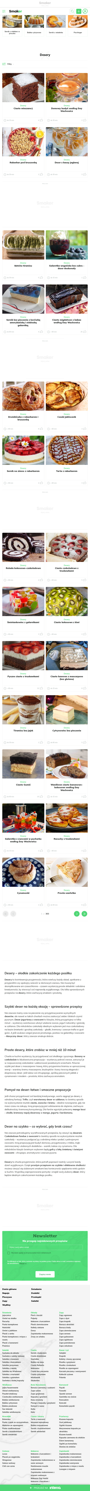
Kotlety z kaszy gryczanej (70, 1351)
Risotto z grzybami (67, 1354)
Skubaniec (35, 1373)
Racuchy (6, 1313)
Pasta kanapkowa (10, 1316)
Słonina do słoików (67, 1439)
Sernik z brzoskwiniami (12, 1423)
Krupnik (62, 1348)
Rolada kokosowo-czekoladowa (23, 568)
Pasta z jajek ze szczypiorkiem (15, 1414)
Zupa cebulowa (65, 1338)
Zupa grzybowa (37, 1386)
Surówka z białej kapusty (13, 1373)
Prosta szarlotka (67, 893)
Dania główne (9, 1289)
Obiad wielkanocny (10, 1383)
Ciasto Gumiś (23, 784)
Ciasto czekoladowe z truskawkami (66, 569)
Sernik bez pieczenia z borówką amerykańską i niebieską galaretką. (23, 322)
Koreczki (62, 1395)
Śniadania (36, 1289)
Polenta (62, 1369)
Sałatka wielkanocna (11, 1404)
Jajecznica (6, 1307)
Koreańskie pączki (67, 1398)
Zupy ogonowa (65, 1307)
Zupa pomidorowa (67, 1335)
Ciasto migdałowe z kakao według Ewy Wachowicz (66, 321)
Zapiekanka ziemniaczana (70, 1452)
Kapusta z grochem (39, 1389)
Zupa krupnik (65, 1313)
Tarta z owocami (38, 1411)
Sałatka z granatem (10, 1369)
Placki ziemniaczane (39, 1316)
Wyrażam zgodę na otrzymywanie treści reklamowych (29, 1253)
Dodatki (6, 1293)
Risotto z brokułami (67, 1357)
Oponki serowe (65, 1386)
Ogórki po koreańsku (68, 1436)
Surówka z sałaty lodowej (13, 1348)
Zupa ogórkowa (66, 1332)
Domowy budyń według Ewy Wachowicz (66, 109)
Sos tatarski (7, 1401)
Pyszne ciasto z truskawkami (23, 676)
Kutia (33, 1401)
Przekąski (64, 1293)
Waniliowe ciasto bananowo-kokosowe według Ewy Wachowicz (67, 787)
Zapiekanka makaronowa (42, 1326)
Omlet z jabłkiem (9, 1323)
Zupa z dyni (64, 1310)
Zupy (4, 1297)
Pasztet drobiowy (9, 1386)
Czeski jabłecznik (66, 417)
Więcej (21, 1263)
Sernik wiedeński (9, 1426)
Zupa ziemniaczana (67, 1323)
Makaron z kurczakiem (40, 1313)
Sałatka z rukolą (9, 1360)
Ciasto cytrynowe (38, 1366)
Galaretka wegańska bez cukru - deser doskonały (66, 267)
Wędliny (63, 1297)
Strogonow (6, 1452)
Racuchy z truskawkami (67, 838)
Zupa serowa (64, 1326)
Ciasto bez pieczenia (40, 1363)
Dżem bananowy (66, 1433)
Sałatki (34, 1297)
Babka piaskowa (9, 1398)
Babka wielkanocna (10, 1392)
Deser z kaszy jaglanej (67, 162)
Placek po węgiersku (11, 1449)
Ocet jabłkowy (65, 1414)
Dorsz (33, 1323)
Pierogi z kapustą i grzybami (43, 1395)
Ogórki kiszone (65, 1417)
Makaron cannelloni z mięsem (43, 1479)
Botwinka (6, 1411)
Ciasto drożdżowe (38, 1348)
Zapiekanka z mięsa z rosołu (71, 1458)
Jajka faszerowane (10, 1380)
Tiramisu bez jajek (23, 730)
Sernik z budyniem (39, 1345)
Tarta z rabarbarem (66, 471)
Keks (33, 1404)
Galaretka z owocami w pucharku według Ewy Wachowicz (23, 840)
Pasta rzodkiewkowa (11, 1420)
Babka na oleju (37, 1354)
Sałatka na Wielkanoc (12, 1363)
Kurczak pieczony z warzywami (72, 1363)
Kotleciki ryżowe (66, 1366)
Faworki (62, 1383)
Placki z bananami (10, 1335)
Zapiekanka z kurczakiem (70, 1449)
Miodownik (35, 1369)
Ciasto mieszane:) (23, 108)
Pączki (62, 1380)
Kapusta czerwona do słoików (72, 1429)
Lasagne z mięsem (67, 1461)
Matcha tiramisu (23, 265)
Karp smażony (37, 1392)
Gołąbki (62, 1345)
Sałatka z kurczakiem (11, 1354)
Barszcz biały (65, 1320)
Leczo (4, 1446)
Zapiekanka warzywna (69, 1455)
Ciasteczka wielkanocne (12, 1389)
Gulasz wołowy (8, 1455)
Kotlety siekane (37, 1320)
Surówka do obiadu (10, 1345)
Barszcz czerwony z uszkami (43, 1380)
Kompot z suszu (37, 1398)
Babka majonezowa (39, 1417)
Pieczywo (35, 1293)
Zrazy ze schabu (38, 1329)
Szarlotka (35, 1351)
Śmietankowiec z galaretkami (23, 622)
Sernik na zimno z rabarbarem (23, 471)
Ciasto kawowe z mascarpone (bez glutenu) (67, 677)
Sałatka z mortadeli (10, 1366)
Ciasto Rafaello (37, 1357)
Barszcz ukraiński (66, 1316)
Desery (23, 105)
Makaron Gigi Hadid (39, 1470)
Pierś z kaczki (36, 1307)
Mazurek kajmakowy (40, 1414)
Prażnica (6, 1338)
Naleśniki (6, 1320)
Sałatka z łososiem (10, 1351)
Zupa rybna (36, 1383)
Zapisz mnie (45, 1274)
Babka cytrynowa (9, 1395)
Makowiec (35, 1360)
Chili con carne (8, 1458)
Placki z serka (8, 1326)
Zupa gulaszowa (66, 1329)
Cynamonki (23, 893)
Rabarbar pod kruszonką (23, 162)
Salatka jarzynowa (10, 1357)
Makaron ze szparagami (12, 1417)
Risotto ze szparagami (68, 1360)
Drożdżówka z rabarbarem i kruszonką (23, 418)
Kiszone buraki (65, 1426)
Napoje (62, 1289)
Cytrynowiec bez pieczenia (66, 730)
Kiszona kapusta (66, 1411)
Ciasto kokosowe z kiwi (66, 622)
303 (47, 914)
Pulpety (34, 1310)
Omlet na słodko (9, 1310)
